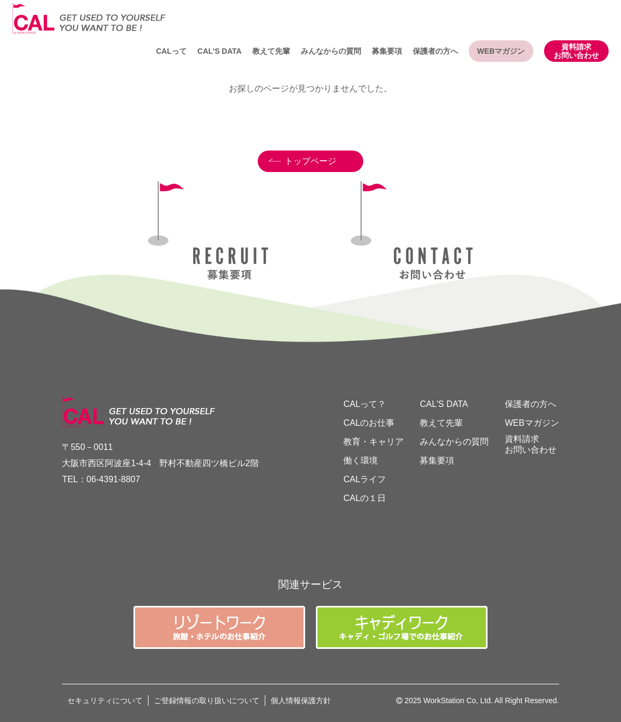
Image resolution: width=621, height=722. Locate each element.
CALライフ (364, 479)
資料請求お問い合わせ (576, 51)
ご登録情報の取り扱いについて (206, 700)
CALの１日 (364, 498)
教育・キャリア (373, 441)
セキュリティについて (105, 700)
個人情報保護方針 (301, 700)
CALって (171, 51)
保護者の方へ (435, 51)
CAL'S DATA (219, 51)
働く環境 (360, 460)
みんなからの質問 (331, 51)
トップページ (310, 161)
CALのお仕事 (368, 422)
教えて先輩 (271, 51)
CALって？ (364, 404)
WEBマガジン (501, 51)
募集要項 (387, 51)
